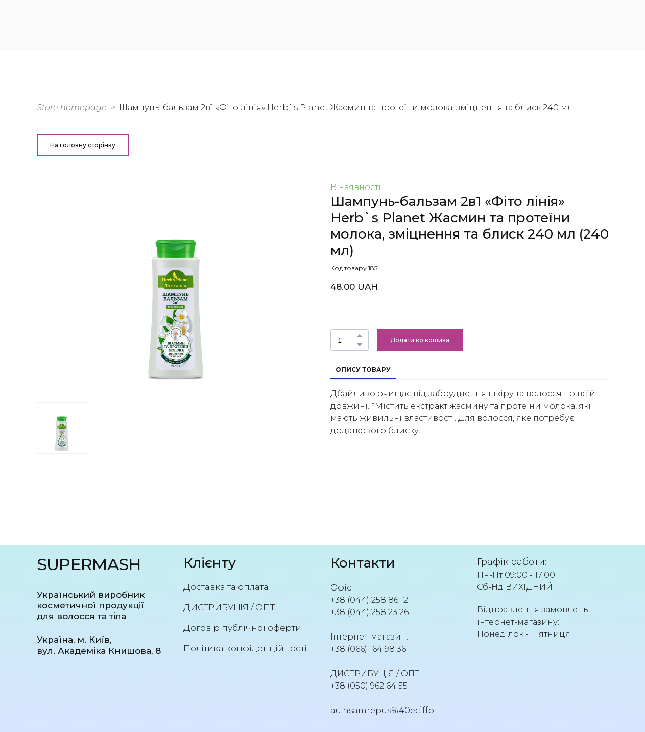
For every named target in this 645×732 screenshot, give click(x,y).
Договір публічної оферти (242, 628)
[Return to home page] (89, 24)
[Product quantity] (347, 340)
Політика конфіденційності (245, 648)
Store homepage (72, 107)
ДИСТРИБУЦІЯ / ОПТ (229, 607)
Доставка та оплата (226, 587)
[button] (83, 145)
